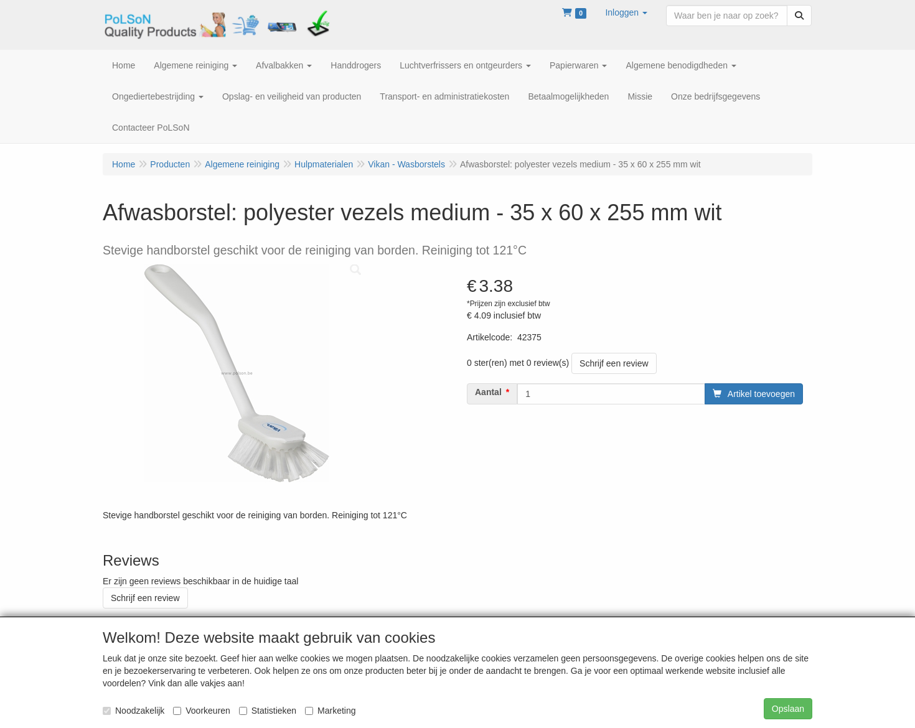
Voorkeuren (201, 711)
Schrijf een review (614, 363)
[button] (626, 12)
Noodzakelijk (133, 711)
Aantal (488, 392)
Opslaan (788, 709)
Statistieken (267, 711)
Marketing (330, 711)
